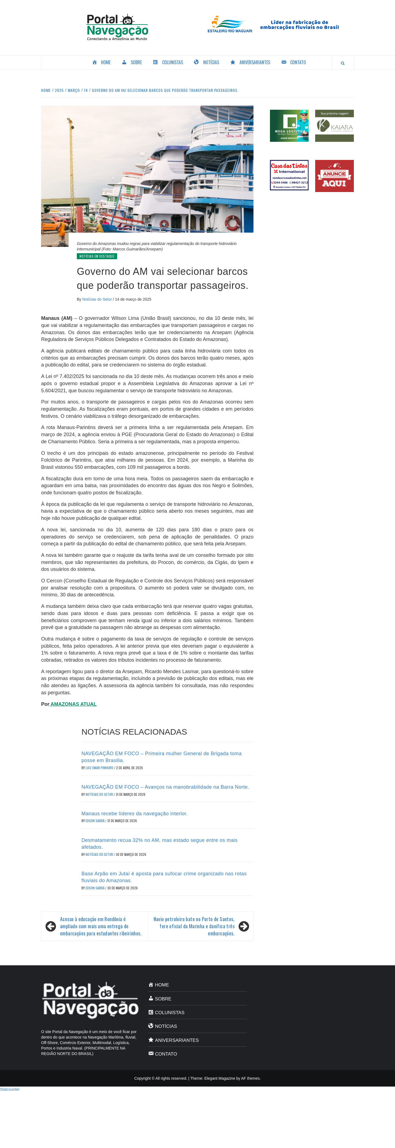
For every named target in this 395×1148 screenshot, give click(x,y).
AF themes (250, 1078)
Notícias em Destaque (97, 256)
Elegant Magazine (219, 1078)
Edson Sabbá (95, 820)
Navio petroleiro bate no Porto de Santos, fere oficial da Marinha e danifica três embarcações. (194, 926)
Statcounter (10, 1089)
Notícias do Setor (97, 299)
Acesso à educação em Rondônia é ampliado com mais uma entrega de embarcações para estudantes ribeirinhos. (101, 926)
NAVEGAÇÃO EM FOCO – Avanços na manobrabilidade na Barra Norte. (165, 787)
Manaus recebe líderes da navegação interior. (134, 813)
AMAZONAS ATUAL (73, 704)
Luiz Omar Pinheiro (100, 767)
